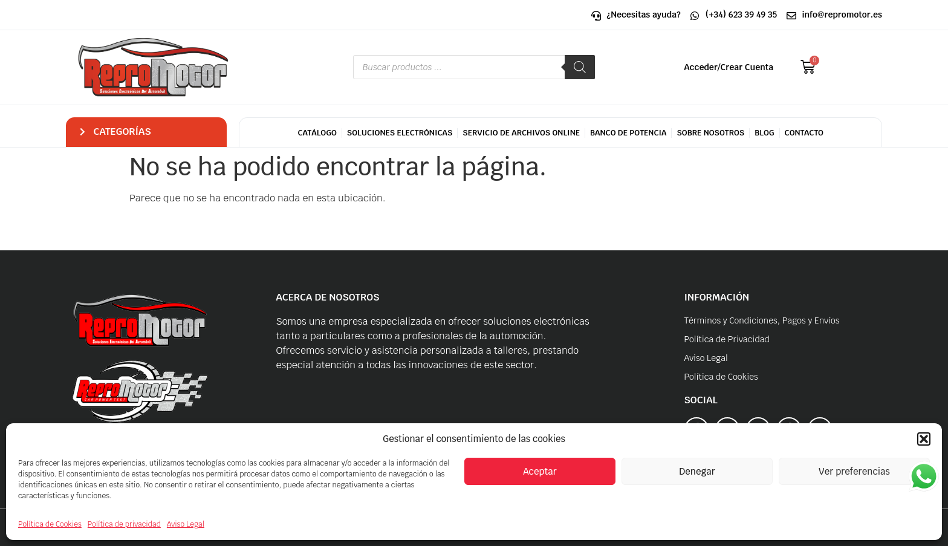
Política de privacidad (124, 524)
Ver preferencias (854, 471)
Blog (764, 133)
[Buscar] (580, 67)
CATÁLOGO (316, 133)
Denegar (697, 471)
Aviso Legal (185, 524)
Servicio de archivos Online (521, 133)
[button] (924, 439)
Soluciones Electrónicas (399, 133)
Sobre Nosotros (710, 133)
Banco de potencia (628, 133)
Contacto (804, 133)
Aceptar (540, 471)
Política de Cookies (50, 524)
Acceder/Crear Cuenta (729, 67)
